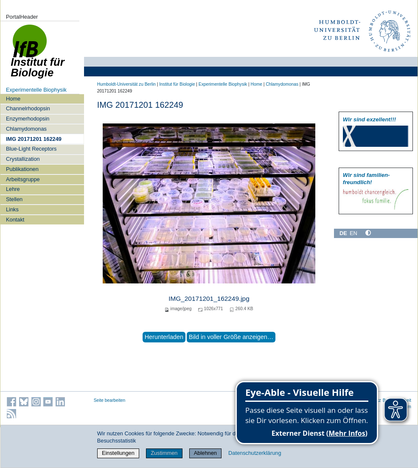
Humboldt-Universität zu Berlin (126, 84)
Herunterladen (164, 336)
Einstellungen (118, 453)
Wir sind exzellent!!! (369, 119)
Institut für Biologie (177, 84)
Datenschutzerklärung (254, 453)
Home (13, 98)
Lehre (13, 189)
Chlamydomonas (26, 129)
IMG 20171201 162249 (34, 139)
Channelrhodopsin (28, 108)
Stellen (14, 199)
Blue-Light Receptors (31, 149)
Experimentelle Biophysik (36, 90)
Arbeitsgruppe (23, 179)
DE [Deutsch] (343, 233)
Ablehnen (205, 453)
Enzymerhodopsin (27, 118)
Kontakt (15, 219)
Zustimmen (164, 453)
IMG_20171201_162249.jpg (208, 298)
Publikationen (22, 169)
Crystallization (23, 159)
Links (12, 209)
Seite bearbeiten (110, 400)
